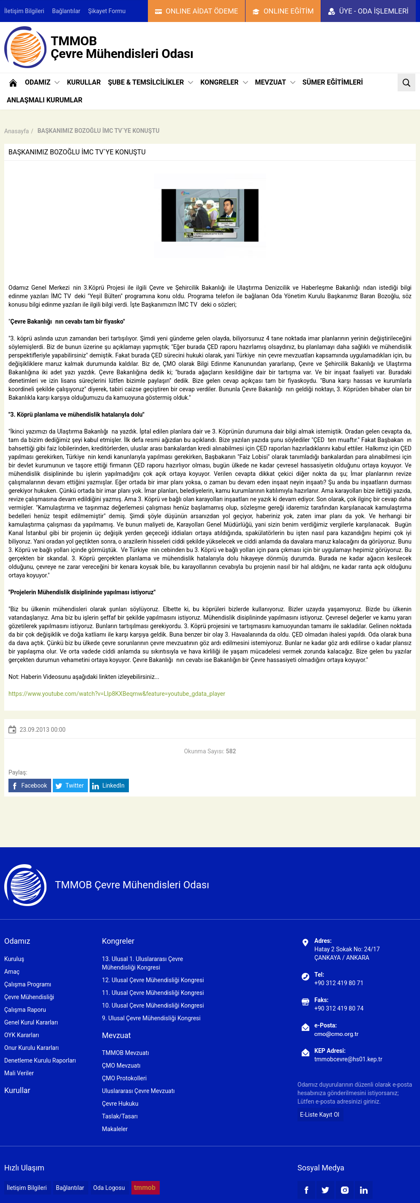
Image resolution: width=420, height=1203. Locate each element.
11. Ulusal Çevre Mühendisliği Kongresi (153, 992)
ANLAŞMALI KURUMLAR (44, 100)
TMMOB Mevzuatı (125, 1052)
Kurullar (17, 1090)
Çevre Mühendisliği (29, 997)
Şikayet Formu (107, 11)
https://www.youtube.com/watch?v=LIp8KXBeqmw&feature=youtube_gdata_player (116, 693)
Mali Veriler (19, 1073)
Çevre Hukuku (120, 1103)
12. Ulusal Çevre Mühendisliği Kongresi (153, 980)
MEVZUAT (275, 82)
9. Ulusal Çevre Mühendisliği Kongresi (151, 1018)
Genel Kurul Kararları (31, 1022)
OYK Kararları (21, 1035)
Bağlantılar (66, 11)
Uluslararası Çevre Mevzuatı (138, 1091)
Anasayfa (16, 131)
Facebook (29, 785)
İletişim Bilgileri (24, 11)
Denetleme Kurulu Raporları (40, 1060)
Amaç (11, 971)
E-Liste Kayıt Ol (319, 1114)
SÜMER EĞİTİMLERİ (333, 82)
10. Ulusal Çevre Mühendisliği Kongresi (153, 1005)
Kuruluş (14, 959)
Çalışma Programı (27, 984)
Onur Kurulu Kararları (31, 1047)
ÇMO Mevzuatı (121, 1065)
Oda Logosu (109, 1187)
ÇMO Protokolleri (124, 1078)
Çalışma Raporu (25, 1009)
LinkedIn (108, 785)
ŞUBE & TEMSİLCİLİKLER (150, 82)
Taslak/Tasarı (120, 1116)
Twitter (69, 785)
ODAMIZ (42, 82)
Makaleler (115, 1129)
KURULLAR (84, 82)
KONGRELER (224, 82)
